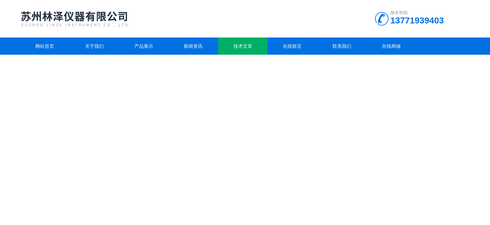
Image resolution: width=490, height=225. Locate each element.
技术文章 (242, 46)
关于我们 (94, 46)
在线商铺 (391, 46)
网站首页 (44, 46)
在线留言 (292, 46)
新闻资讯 (193, 46)
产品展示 (143, 46)
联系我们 (341, 46)
